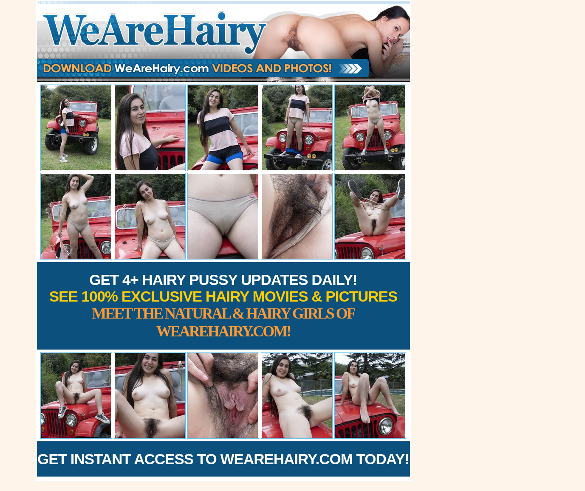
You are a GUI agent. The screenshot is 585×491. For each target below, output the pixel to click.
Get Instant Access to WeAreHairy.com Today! (223, 459)
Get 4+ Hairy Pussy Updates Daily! (223, 305)
